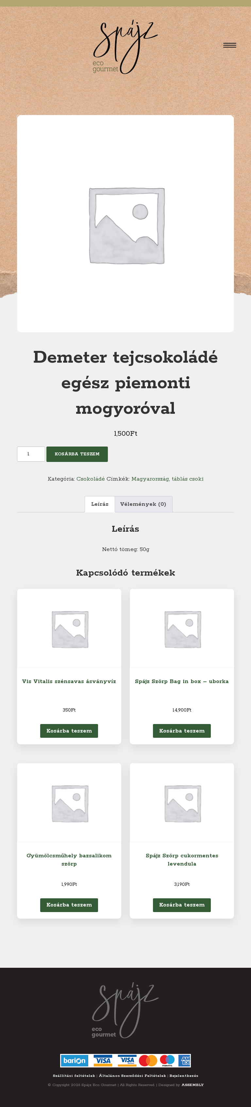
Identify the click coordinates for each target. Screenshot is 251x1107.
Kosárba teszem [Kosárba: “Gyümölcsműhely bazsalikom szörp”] (69, 904)
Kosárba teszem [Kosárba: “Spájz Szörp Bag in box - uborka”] (182, 731)
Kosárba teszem (77, 454)
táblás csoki (188, 479)
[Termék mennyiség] (31, 454)
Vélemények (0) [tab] (143, 504)
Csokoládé (90, 479)
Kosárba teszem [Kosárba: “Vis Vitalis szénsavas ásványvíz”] (69, 731)
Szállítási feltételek (74, 1075)
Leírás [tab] (100, 504)
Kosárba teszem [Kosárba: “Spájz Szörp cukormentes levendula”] (182, 904)
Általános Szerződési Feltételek (132, 1075)
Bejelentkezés (184, 1075)
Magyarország (150, 479)
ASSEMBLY (192, 1084)
